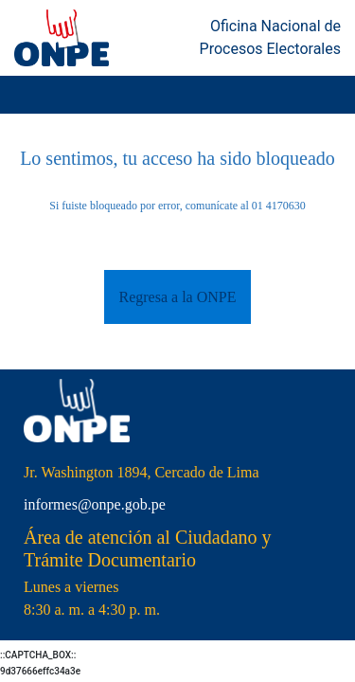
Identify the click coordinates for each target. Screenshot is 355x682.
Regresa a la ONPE (178, 297)
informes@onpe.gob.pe (95, 504)
